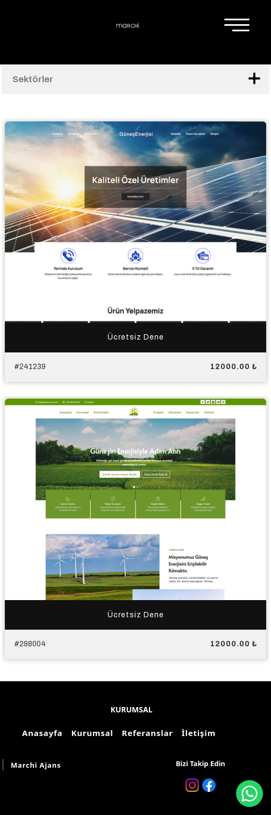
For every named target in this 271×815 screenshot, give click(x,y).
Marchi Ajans (36, 765)
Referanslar (146, 733)
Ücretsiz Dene (136, 337)
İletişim (197, 733)
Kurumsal (90, 733)
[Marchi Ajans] (128, 25)
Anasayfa (40, 733)
